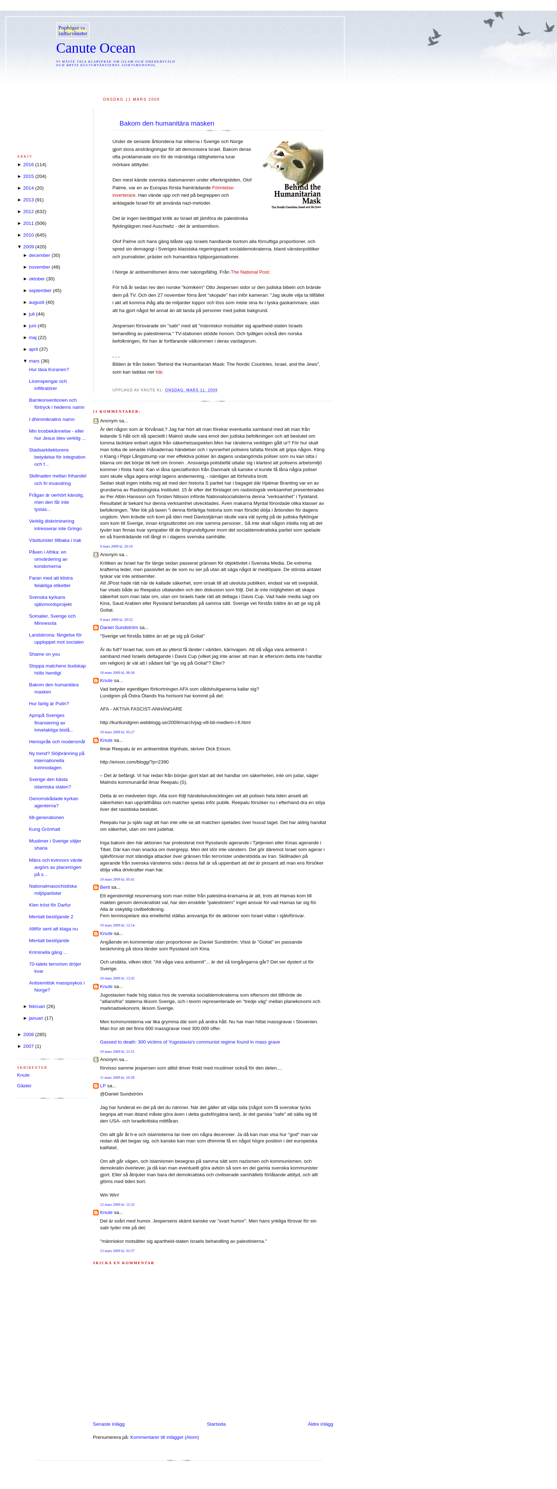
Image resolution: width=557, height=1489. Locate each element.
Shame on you (44, 654)
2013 (28, 199)
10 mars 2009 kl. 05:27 (117, 732)
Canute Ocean (96, 48)
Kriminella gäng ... (48, 952)
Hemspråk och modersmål (57, 741)
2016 (28, 164)
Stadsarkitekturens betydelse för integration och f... (57, 457)
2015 (28, 176)
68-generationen (46, 817)
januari (36, 1018)
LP (103, 1085)
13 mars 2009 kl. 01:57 (117, 1251)
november (39, 267)
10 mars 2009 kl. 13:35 (117, 978)
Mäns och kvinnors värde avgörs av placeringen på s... (55, 867)
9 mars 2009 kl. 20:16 (116, 546)
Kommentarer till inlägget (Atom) (164, 1437)
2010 (28, 235)
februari (37, 1006)
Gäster (24, 1085)
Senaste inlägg (109, 1424)
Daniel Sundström (119, 627)
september (40, 290)
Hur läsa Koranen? (49, 369)
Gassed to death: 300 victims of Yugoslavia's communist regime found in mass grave (190, 1042)
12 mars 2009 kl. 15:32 (117, 1204)
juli (32, 314)
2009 (28, 246)
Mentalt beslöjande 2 (51, 916)
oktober (37, 278)
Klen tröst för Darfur (50, 905)
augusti (36, 302)
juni (32, 325)
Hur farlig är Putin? (49, 703)
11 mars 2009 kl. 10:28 (117, 1077)
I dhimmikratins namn (52, 419)
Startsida (216, 1424)
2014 (28, 188)
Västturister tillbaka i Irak (55, 540)
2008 (28, 1034)
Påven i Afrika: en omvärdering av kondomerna (48, 559)
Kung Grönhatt (44, 829)
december (39, 255)
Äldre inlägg (320, 1424)
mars (34, 361)
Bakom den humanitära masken (167, 123)
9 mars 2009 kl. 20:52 (116, 620)
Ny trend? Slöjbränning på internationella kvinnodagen (57, 761)
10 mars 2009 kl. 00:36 (117, 673)
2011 (28, 223)
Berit (105, 887)
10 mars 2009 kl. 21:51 (117, 1052)
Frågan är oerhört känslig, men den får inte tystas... (56, 502)
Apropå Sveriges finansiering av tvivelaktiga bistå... (51, 723)
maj (33, 337)
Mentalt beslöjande (49, 940)
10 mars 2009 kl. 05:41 (117, 879)
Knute (106, 680)
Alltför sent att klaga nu (53, 928)
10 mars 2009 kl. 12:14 (117, 925)
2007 (28, 1046)
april (33, 349)
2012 (28, 211)
